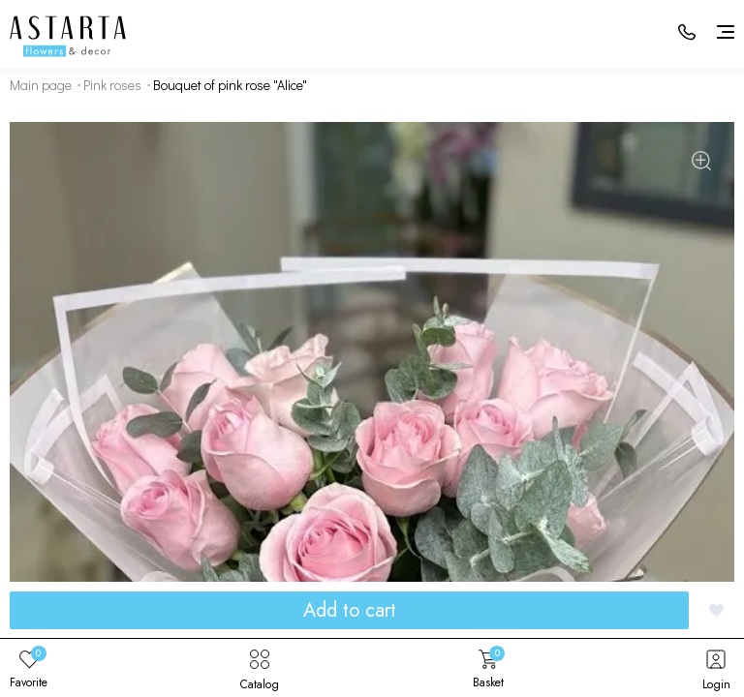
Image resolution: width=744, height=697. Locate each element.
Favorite (28, 668)
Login (716, 668)
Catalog (259, 668)
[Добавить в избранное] (716, 610)
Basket (488, 668)
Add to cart (349, 610)
